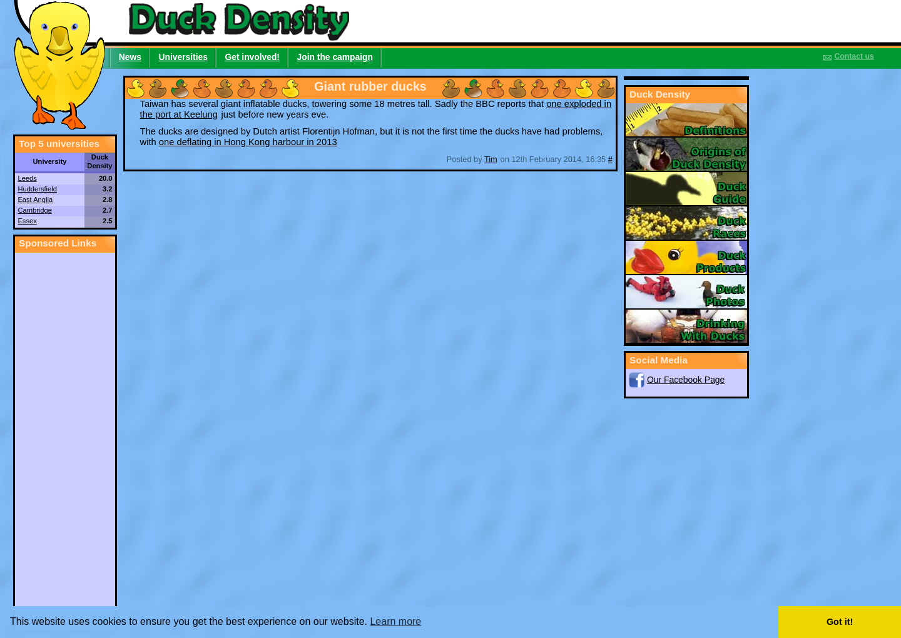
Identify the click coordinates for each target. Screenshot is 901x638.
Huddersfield (37, 189)
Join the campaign (335, 57)
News (130, 57)
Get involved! (252, 57)
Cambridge (34, 210)
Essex (27, 221)
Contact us (853, 56)
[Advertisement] (65, 440)
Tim (490, 159)
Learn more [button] (395, 622)
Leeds (27, 178)
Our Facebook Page (686, 380)
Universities (183, 57)
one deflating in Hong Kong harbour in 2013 (248, 142)
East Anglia (35, 199)
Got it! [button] (840, 622)
